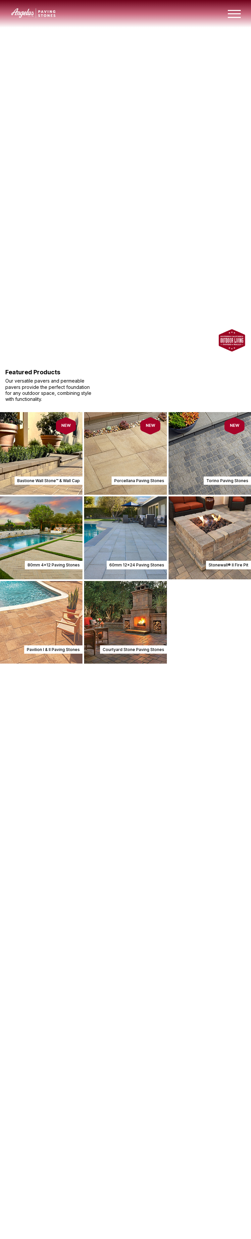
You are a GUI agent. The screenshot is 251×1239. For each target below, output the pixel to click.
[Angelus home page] (33, 16)
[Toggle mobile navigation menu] (234, 14)
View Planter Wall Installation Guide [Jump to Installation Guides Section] (47, 1231)
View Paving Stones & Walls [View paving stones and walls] (52, 169)
